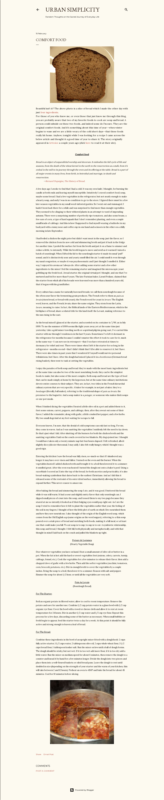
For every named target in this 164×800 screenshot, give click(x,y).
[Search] (126, 9)
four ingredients (49, 112)
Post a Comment (45, 771)
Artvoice (53, 142)
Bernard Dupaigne (54, 181)
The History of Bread (74, 181)
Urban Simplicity (72, 9)
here (88, 142)
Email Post (49, 754)
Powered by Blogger (82, 790)
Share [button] (38, 754)
